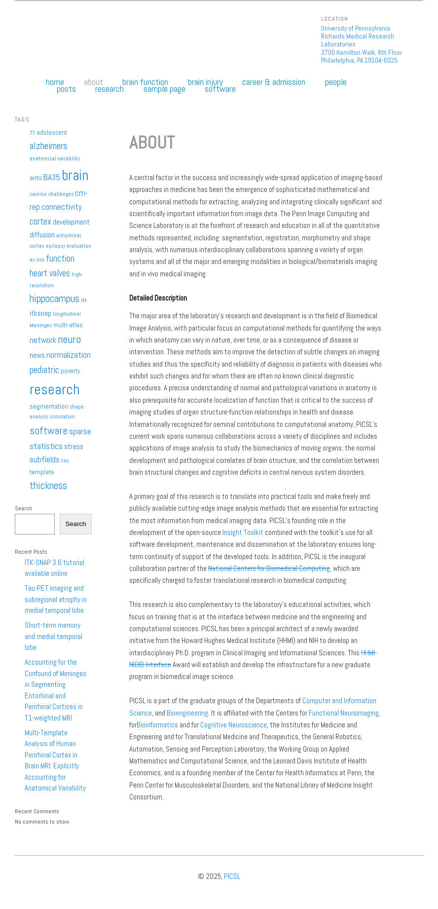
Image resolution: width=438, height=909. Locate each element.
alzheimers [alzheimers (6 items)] (49, 146)
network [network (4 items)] (43, 340)
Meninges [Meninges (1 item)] (41, 325)
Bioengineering (187, 713)
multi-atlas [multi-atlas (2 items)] (68, 325)
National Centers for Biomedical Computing (269, 568)
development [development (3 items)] (71, 222)
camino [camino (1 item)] (38, 194)
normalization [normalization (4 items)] (68, 354)
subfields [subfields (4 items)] (45, 459)
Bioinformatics (157, 724)
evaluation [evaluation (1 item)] (79, 246)
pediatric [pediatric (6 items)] (44, 370)
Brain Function (145, 81)
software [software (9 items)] (49, 430)
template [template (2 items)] (42, 472)
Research (109, 88)
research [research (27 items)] (55, 389)
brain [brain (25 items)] (75, 175)
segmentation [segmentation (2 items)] (49, 406)
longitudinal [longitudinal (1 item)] (67, 314)
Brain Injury (205, 81)
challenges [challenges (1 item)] (60, 194)
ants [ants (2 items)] (36, 178)
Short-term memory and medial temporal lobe (53, 636)
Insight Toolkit (242, 532)
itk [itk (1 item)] (84, 300)
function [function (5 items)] (60, 258)
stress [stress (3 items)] (73, 447)
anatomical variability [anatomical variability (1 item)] (55, 158)
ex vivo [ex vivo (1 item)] (37, 260)
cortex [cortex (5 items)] (40, 221)
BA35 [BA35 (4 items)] (51, 177)
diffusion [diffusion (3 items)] (42, 235)
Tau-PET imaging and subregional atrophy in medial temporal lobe (56, 599)
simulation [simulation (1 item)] (62, 417)
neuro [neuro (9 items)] (69, 339)
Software (220, 88)
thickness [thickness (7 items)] (48, 485)
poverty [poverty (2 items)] (70, 371)
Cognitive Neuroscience (233, 724)
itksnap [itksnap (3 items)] (40, 313)
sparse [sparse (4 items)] (80, 431)
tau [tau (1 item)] (65, 460)
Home (55, 81)
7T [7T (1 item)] (32, 133)
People (336, 81)
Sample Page (164, 88)
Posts (66, 88)
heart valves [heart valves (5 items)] (50, 273)
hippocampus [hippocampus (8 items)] (54, 298)
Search (23, 508)
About (93, 81)
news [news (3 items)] (37, 355)
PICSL (232, 876)
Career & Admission (273, 81)
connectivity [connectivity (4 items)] (61, 206)
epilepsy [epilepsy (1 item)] (55, 246)
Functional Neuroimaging (344, 713)
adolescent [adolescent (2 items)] (51, 132)
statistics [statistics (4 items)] (46, 446)
